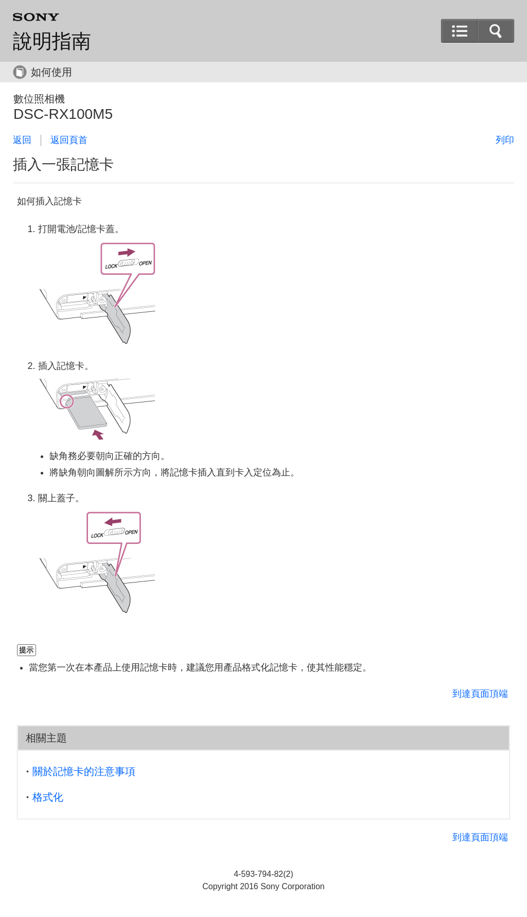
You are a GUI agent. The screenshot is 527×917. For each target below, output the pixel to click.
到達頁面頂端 (480, 694)
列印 (505, 140)
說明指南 (52, 41)
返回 (22, 140)
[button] (496, 31)
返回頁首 (68, 140)
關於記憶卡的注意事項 (83, 771)
